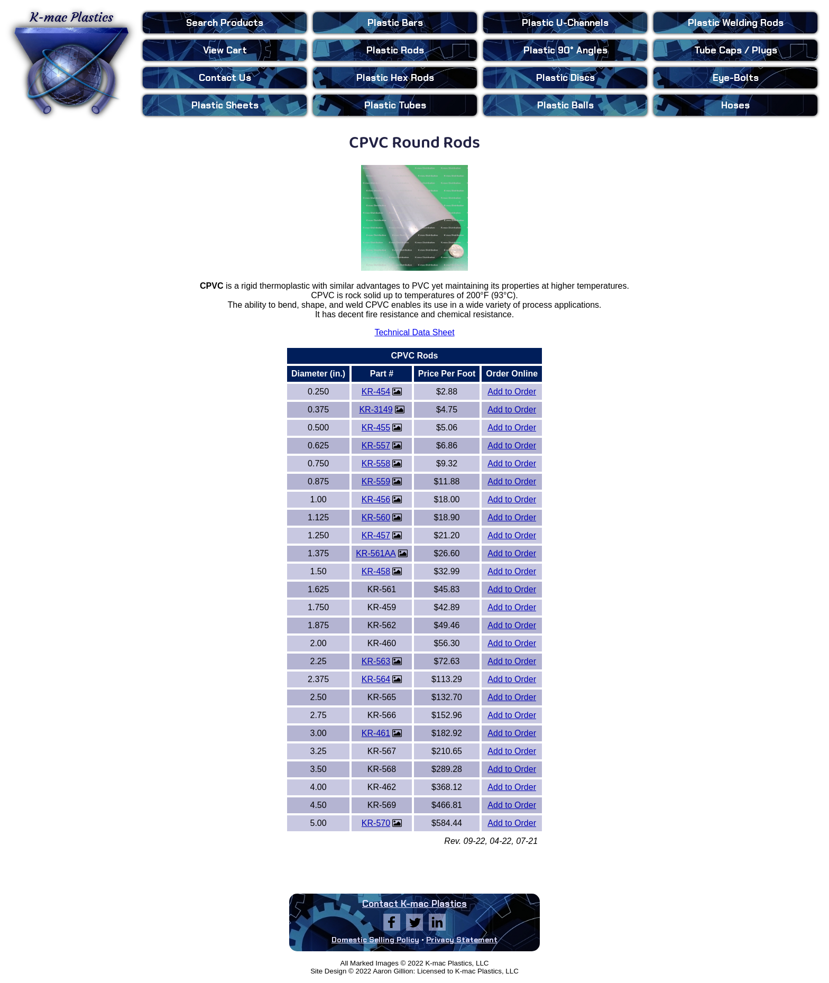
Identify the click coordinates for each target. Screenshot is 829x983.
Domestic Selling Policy (375, 939)
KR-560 (376, 517)
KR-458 (376, 571)
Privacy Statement (462, 939)
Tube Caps (735, 50)
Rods (395, 50)
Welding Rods (736, 22)
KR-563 (376, 661)
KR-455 (376, 427)
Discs (565, 77)
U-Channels (565, 22)
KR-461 (376, 733)
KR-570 (376, 823)
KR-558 (376, 463)
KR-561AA (376, 553)
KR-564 (376, 679)
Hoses (735, 105)
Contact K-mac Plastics (414, 903)
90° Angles (565, 50)
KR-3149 (375, 409)
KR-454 (376, 391)
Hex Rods (395, 77)
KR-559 (376, 481)
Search (224, 22)
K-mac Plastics (71, 62)
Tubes (395, 105)
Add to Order (511, 391)
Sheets (225, 105)
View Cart (225, 50)
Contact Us (225, 77)
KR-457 (376, 535)
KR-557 (376, 445)
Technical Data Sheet (414, 332)
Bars (395, 22)
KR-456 (376, 499)
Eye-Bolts (736, 77)
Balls (565, 105)
